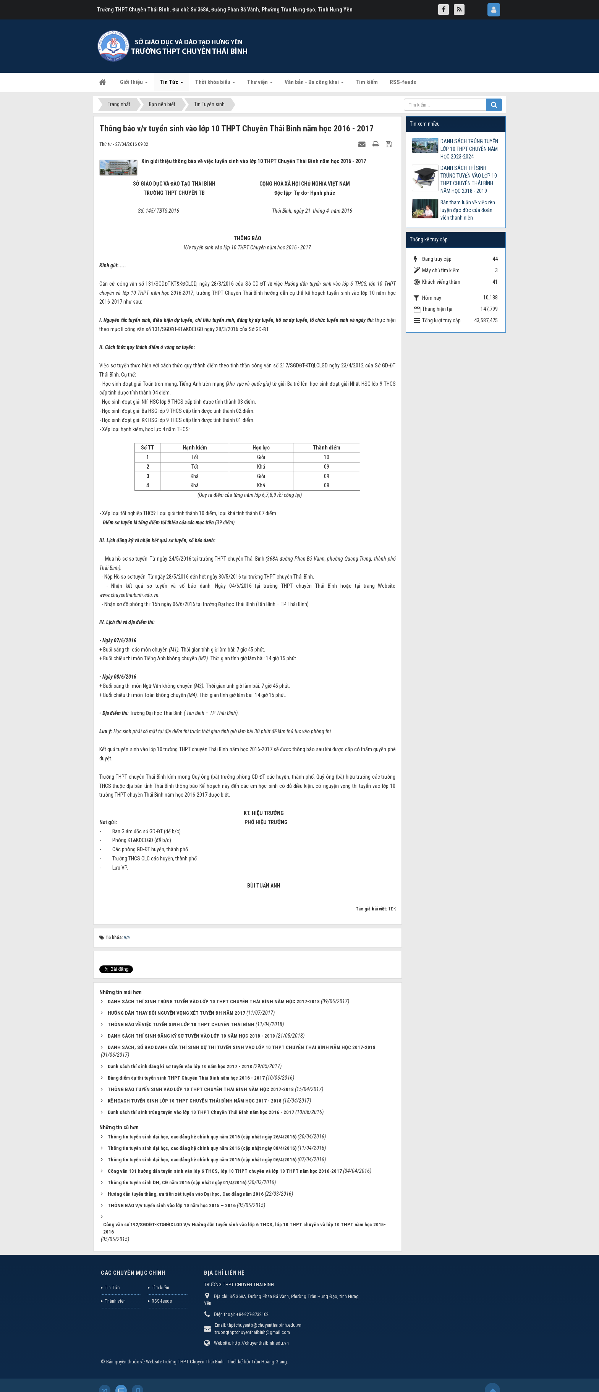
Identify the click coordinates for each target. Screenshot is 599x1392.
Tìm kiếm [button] (367, 82)
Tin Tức (112, 1287)
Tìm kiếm (160, 1287)
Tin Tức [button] (171, 84)
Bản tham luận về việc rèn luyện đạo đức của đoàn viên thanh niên (467, 210)
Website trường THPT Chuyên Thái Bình (184, 1362)
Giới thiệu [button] (134, 84)
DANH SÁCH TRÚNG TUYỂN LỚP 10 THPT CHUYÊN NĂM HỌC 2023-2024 (469, 149)
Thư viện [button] (260, 84)
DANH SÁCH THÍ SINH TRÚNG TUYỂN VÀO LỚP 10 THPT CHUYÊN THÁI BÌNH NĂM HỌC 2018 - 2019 (468, 179)
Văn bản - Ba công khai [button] (314, 84)
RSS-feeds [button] (403, 82)
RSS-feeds (162, 1301)
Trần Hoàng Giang (269, 1362)
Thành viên (115, 1301)
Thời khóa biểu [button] (215, 84)
